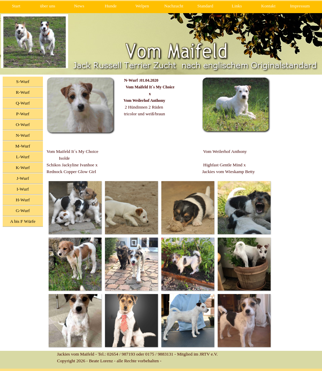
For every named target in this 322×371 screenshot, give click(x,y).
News (79, 5)
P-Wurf (22, 113)
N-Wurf (23, 135)
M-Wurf (22, 146)
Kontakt (268, 5)
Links (237, 5)
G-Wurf (23, 210)
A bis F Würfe (23, 221)
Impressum (300, 5)
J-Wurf (22, 178)
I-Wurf (23, 189)
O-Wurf (23, 124)
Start (16, 5)
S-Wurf (22, 81)
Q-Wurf (23, 103)
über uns (47, 5)
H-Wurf (23, 199)
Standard (205, 5)
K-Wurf (23, 167)
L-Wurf (23, 156)
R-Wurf (23, 92)
